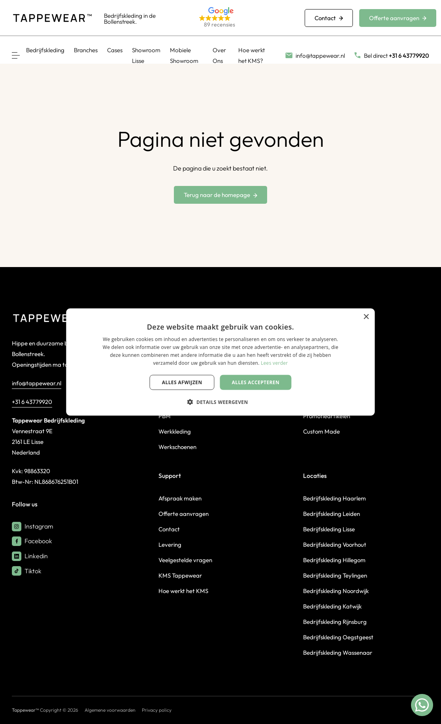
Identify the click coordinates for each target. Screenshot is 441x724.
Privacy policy (157, 710)
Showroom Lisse (146, 55)
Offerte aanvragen (397, 18)
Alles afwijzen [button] (182, 382)
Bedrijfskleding (45, 50)
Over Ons (219, 55)
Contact (329, 18)
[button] (242, 18)
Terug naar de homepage (220, 195)
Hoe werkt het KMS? (251, 55)
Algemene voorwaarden (110, 710)
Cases (114, 50)
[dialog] (220, 362)
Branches (86, 50)
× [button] (366, 317)
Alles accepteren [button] (256, 382)
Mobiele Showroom (184, 55)
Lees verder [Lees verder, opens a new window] (274, 362)
